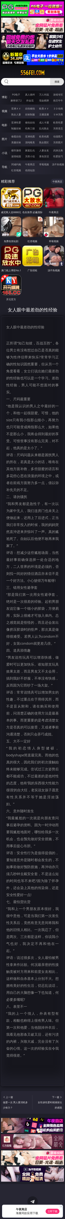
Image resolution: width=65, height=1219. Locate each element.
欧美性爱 (58, 122)
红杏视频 (16, 170)
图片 (4, 139)
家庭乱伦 (30, 150)
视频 (4, 111)
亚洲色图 (30, 136)
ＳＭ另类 (58, 114)
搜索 (57, 81)
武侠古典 (58, 150)
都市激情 (16, 150)
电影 (4, 125)
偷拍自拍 (30, 122)
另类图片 (58, 142)
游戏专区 (58, 94)
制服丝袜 (16, 128)
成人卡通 (44, 122)
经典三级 (30, 128)
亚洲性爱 (16, 122)
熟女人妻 (16, 114)
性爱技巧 (58, 156)
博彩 (4, 97)
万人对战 (44, 94)
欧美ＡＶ (44, 108)
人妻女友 (44, 150)
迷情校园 (16, 156)
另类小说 (30, 156)
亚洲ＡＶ (16, 108)
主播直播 (44, 114)
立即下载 (52, 1211)
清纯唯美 (30, 142)
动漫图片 (58, 136)
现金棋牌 (44, 100)
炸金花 (30, 100)
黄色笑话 (44, 156)
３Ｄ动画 (58, 108)
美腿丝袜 (16, 142)
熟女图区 (44, 142)
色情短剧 (30, 170)
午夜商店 (30, 164)
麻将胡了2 (16, 100)
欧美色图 (44, 136)
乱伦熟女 (44, 128)
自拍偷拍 (30, 108)
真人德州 (30, 94)
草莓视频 (44, 164)
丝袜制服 (30, 114)
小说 (4, 153)
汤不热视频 (58, 164)
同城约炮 (16, 164)
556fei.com (32, 72)
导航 (4, 167)
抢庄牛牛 (58, 100)
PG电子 (16, 94)
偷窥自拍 (16, 136)
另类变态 (58, 128)
